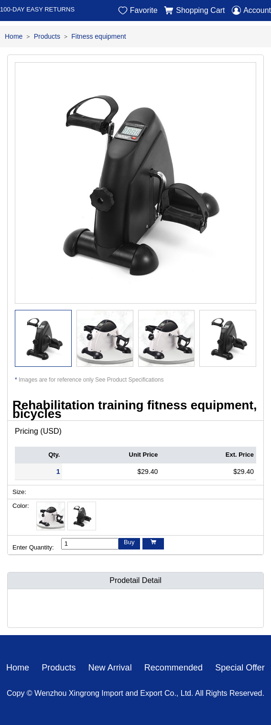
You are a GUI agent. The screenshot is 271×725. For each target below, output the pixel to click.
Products (47, 36)
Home (13, 36)
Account (251, 10)
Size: (19, 491)
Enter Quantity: (33, 547)
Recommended (173, 667)
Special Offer (240, 667)
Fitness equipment (98, 36)
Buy (129, 542)
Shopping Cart (194, 10)
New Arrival (110, 667)
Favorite (138, 10)
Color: (20, 505)
